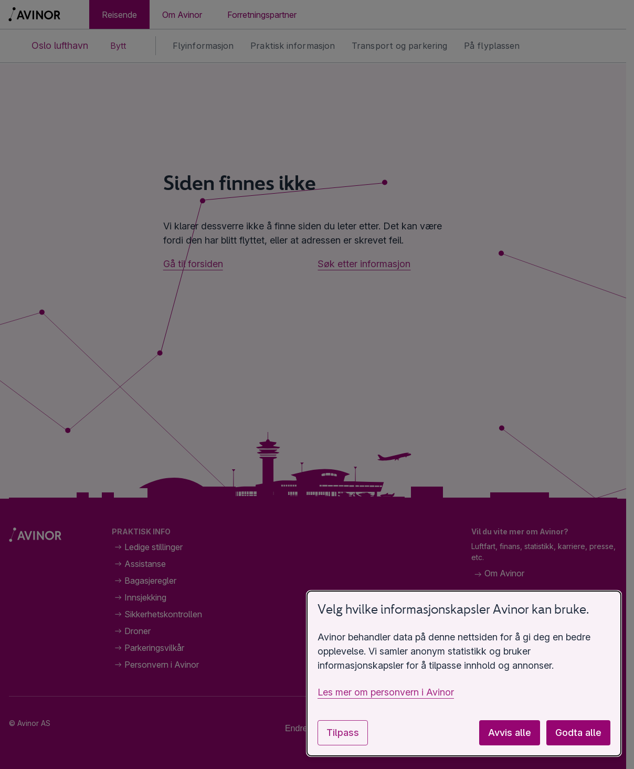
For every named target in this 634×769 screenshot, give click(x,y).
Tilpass (342, 732)
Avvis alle (509, 732)
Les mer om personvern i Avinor (386, 692)
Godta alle (578, 732)
